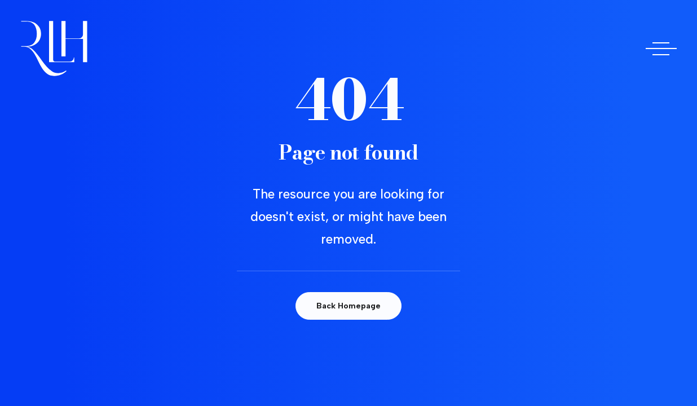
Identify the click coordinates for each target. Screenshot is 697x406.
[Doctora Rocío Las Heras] (54, 48)
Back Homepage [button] (348, 306)
